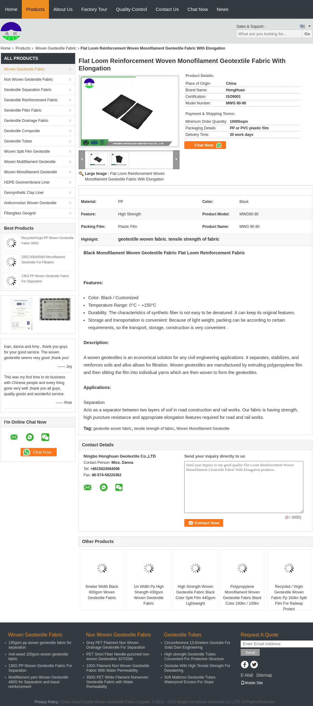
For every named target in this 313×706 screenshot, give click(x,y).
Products (35, 9)
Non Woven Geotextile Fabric (28, 79)
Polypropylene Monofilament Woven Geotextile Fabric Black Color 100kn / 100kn (242, 595)
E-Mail (247, 675)
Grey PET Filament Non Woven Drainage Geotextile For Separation (115, 645)
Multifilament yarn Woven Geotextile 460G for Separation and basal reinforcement (38, 682)
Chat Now (197, 9)
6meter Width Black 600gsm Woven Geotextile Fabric (102, 592)
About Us (63, 9)
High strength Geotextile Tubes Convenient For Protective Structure (194, 656)
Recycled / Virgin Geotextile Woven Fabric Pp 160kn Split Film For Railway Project (289, 597)
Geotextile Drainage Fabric (26, 120)
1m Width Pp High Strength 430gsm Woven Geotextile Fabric (149, 595)
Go (307, 33)
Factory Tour (94, 9)
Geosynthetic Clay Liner (24, 192)
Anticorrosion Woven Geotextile (30, 203)
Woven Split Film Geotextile (27, 151)
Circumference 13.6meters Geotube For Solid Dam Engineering (197, 645)
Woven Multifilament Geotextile (29, 162)
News (223, 9)
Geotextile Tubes (18, 141)
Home (11, 9)
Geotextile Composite (22, 131)
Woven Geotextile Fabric (55, 48)
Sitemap (264, 675)
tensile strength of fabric (154, 428)
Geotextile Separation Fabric (27, 90)
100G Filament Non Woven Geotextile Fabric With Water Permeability (117, 668)
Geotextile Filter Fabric (23, 110)
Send (250, 652)
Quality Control (131, 9)
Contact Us (167, 9)
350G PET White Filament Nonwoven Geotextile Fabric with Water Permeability (117, 682)
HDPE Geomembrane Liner (27, 182)
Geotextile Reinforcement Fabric (31, 100)
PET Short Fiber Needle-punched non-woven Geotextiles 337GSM (118, 656)
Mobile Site (252, 683)
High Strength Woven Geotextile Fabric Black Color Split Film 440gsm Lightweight (195, 595)
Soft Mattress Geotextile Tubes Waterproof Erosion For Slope (189, 679)
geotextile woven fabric (113, 428)
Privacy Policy (46, 702)
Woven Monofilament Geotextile (30, 172)
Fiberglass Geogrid (20, 213)
